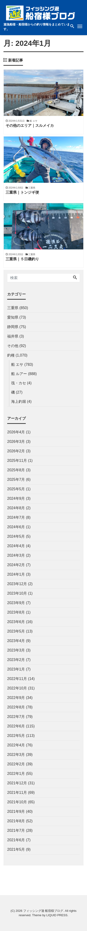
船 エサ (17, 364)
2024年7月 (16, 517)
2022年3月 (16, 755)
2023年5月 (16, 631)
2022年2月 (16, 764)
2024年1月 (16, 574)
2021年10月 (17, 802)
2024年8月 (16, 508)
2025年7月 (16, 479)
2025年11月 (17, 460)
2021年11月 (17, 792)
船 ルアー (19, 374)
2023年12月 (17, 584)
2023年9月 (16, 603)
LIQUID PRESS (57, 915)
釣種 (11, 355)
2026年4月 (16, 432)
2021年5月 (16, 849)
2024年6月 (16, 527)
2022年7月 (16, 717)
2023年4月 (16, 641)
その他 (12, 346)
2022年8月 (16, 707)
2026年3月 (16, 442)
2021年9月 (16, 811)
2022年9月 (16, 698)
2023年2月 (16, 660)
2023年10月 (17, 593)
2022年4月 (16, 745)
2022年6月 (16, 726)
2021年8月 (16, 821)
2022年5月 (16, 736)
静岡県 (12, 327)
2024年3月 (16, 555)
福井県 (12, 336)
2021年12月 (17, 783)
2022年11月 (17, 679)
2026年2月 (16, 451)
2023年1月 (16, 669)
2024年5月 (16, 536)
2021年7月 (16, 830)
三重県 (12, 308)
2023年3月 (16, 650)
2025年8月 (16, 470)
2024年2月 (16, 565)
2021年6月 (16, 840)
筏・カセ (18, 383)
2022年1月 (16, 774)
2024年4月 (16, 546)
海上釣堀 (18, 401)
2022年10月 (17, 688)
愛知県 (12, 317)
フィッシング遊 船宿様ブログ (43, 910)
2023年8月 (16, 612)
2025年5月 (16, 489)
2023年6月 (16, 622)
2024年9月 (16, 498)
